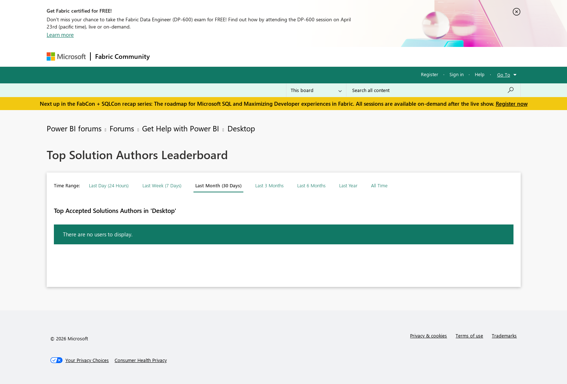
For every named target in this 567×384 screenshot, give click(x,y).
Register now (512, 103)
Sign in (456, 74)
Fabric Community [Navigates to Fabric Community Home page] (122, 56)
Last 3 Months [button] (269, 185)
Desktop (241, 128)
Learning (320, 56)
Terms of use (469, 335)
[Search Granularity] (316, 90)
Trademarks (504, 335)
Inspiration (198, 56)
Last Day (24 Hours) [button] (109, 185)
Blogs (292, 56)
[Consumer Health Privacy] (141, 360)
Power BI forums (74, 128)
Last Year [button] (348, 185)
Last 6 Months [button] (311, 185)
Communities (259, 56)
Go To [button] (503, 74)
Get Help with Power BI (180, 128)
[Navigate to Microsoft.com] (66, 56)
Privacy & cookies (428, 335)
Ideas (227, 56)
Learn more (60, 34)
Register (429, 74)
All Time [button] (379, 185)
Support (350, 56)
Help (480, 74)
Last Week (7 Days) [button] (162, 185)
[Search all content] (433, 90)
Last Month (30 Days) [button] (218, 185)
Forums (166, 56)
